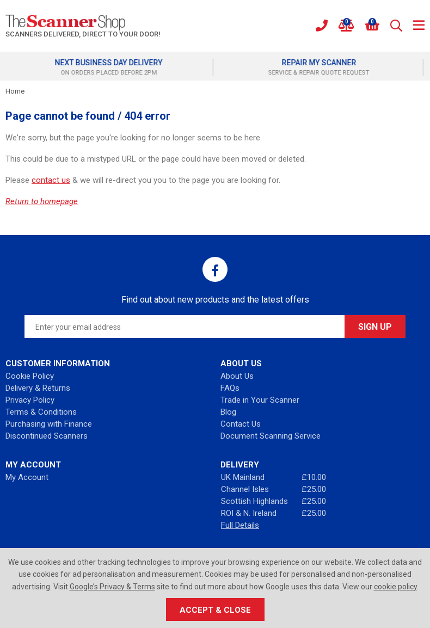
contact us (51, 180)
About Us (237, 376)
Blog (228, 412)
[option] (110, 67)
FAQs (229, 388)
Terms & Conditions (41, 412)
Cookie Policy (29, 376)
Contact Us (240, 424)
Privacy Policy (29, 400)
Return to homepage (41, 201)
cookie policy (395, 586)
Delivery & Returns (37, 388)
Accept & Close (215, 610)
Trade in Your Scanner (259, 400)
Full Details (240, 525)
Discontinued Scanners (46, 436)
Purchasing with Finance (48, 424)
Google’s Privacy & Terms (112, 586)
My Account (26, 477)
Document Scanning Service (270, 436)
